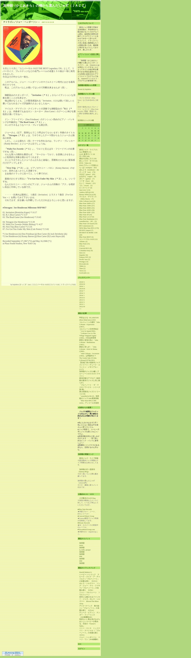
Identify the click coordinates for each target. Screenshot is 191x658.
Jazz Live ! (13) (84, 190)
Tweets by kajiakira (84, 89)
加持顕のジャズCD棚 (86, 120)
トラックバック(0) (68, 284)
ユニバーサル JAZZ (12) (88, 239)
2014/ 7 (81, 291)
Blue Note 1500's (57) (87, 206)
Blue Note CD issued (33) (88, 224)
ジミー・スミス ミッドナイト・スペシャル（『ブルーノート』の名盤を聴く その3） (89, 631)
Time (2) (82, 268)
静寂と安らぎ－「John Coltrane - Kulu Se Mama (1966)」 (88, 349)
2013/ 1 (81, 304)
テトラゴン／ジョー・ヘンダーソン (20, 22)
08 (92, 133)
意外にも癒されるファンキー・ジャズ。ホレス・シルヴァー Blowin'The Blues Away (89, 600)
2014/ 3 (81, 293)
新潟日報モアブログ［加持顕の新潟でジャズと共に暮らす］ (89, 380)
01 (92, 130)
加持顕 (81, 543)
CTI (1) (81, 246)
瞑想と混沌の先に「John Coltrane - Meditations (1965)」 (88, 342)
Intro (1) (82, 253)
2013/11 (82, 298)
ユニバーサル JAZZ (41, 284)
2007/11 (89, 125)
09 (95, 133)
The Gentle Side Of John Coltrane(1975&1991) (87, 359)
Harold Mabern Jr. (85, 572)
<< (85, 125)
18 (79, 138)
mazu (81, 545)
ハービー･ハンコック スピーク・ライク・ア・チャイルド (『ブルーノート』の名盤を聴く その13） (89, 577)
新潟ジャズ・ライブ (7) (88, 150)
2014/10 (82, 289)
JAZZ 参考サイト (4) (87, 154)
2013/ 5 (81, 302)
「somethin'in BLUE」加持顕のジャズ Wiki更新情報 (89, 397)
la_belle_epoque (85, 550)
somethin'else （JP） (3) (88, 221)
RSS (79, 644)
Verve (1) (82, 271)
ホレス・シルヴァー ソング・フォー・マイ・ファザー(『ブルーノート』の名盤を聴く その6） (89, 586)
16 (95, 135)
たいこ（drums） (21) (87, 183)
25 (79, 140)
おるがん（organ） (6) (87, 176)
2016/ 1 (81, 286)
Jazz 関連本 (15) (85, 152)
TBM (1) (82, 266)
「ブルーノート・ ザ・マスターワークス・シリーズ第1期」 (89, 387)
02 (95, 130)
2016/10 (82, 284)
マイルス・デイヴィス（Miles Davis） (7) (88, 198)
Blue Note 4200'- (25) (86, 212)
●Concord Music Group (86, 516)
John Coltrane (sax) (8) (87, 201)
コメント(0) (54, 284)
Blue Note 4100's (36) (87, 210)
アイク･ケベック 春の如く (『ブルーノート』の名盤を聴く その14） (89, 608)
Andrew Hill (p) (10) (86, 192)
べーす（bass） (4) (86, 181)
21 (89, 138)
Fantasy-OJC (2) (85, 257)
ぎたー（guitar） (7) (86, 179)
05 (82, 133)
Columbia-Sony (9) (86, 250)
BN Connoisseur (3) (86, 226)
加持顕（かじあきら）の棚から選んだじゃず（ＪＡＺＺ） (45, 5)
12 (82, 135)
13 (85, 135)
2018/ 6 (81, 282)
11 (79, 135)
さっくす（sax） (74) (87, 172)
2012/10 (82, 307)
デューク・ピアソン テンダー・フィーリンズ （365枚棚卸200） (89, 615)
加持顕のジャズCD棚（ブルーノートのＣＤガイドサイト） (89, 373)
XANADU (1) (84, 273)
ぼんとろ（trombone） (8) (89, 170)
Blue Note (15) (84, 244)
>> (93, 125)
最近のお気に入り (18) (87, 159)
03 (98, 130)
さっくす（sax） (26, 284)
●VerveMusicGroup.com (86, 529)
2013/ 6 (81, 300)
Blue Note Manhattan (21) (88, 219)
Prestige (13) (83, 262)
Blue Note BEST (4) (86, 237)
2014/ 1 (81, 295)
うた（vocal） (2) (85, 185)
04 (79, 133)
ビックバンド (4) (85, 188)
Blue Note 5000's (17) (87, 203)
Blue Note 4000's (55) (87, 208)
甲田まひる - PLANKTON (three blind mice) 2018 (89, 319)
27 (85, 140)
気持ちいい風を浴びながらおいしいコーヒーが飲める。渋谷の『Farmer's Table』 (89, 622)
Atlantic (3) (83, 241)
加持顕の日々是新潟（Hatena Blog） (86, 470)
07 (89, 133)
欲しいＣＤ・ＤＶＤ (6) (88, 161)
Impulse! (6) (83, 255)
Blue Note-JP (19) (85, 215)
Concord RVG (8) (85, 248)
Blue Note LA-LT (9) (86, 217)
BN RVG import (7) (86, 230)
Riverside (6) (83, 264)
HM (80, 556)
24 (98, 138)
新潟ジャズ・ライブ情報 (88, 458)
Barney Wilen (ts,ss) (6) (87, 194)
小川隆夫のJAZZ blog (87, 498)
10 (98, 133)
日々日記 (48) (84, 156)
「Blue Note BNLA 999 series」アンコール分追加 (89, 402)
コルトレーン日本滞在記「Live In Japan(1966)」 (88, 330)
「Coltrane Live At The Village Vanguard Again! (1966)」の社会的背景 (87, 335)
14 (89, 135)
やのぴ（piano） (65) (87, 174)
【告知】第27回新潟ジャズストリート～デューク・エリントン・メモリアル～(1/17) (89, 366)
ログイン (81, 649)
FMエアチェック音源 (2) (88, 165)
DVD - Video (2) (85, 163)
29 (92, 140)
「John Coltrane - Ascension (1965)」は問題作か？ (89, 354)
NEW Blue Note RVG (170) (89, 228)
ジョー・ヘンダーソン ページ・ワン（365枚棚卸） (89, 638)
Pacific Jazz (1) (84, 259)
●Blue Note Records (85, 509)
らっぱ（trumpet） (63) (88, 168)
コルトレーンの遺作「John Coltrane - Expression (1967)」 (89, 324)
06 (85, 133)
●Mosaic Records (84, 523)
